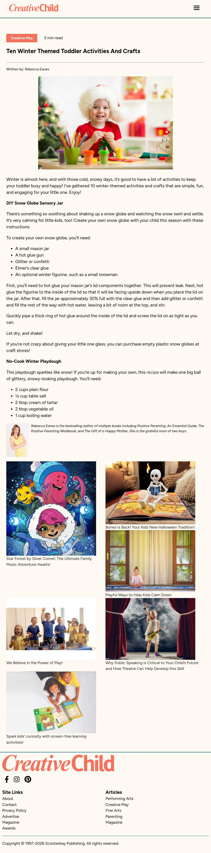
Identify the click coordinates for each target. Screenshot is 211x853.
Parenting (114, 816)
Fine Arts (113, 810)
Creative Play (22, 38)
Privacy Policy (14, 810)
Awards (8, 828)
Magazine (10, 822)
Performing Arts (119, 798)
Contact (9, 804)
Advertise (10, 816)
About (7, 798)
